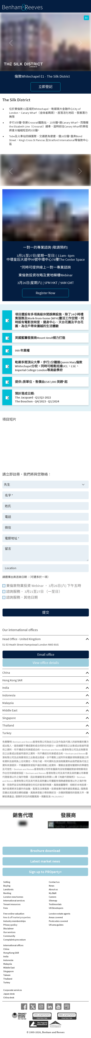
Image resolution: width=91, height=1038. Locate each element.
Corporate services (12, 990)
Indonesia (8, 695)
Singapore (9, 718)
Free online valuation (13, 913)
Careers (52, 896)
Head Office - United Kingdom (21, 639)
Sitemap (53, 900)
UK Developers (56, 907)
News (51, 885)
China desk (8, 997)
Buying (6, 885)
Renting (7, 893)
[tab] (45, 639)
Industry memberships (14, 921)
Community (9, 935)
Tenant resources (11, 904)
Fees (5, 907)
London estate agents (59, 913)
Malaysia (8, 703)
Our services (9, 932)
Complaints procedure (14, 939)
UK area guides (56, 924)
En (86, 17)
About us (53, 889)
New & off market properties (17, 917)
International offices (13, 945)
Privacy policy (10, 924)
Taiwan (6, 975)
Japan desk (9, 993)
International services (14, 900)
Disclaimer (8, 928)
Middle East (9, 710)
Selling (6, 881)
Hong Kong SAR (12, 680)
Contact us (54, 881)
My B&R (52, 893)
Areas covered (56, 917)
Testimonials (55, 904)
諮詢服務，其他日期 (22, 597)
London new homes (13, 896)
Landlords (8, 889)
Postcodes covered (58, 921)
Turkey (6, 733)
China (6, 672)
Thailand (8, 725)
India (5, 688)
